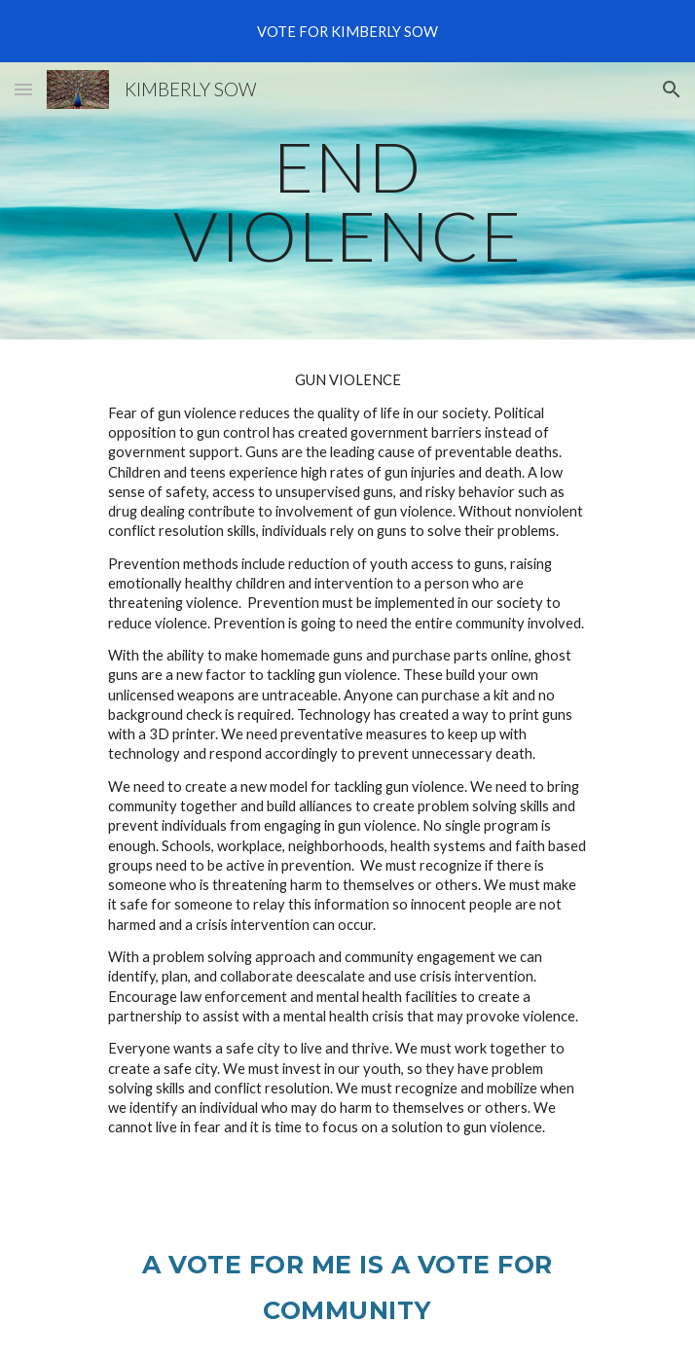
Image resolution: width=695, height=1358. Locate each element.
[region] (347, 31)
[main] (347, 201)
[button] (23, 89)
